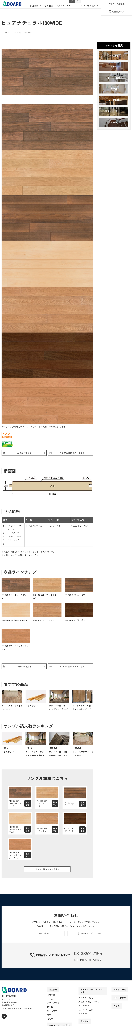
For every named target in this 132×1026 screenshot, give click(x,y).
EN (75, 5)
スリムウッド (32, 706)
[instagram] (4, 1022)
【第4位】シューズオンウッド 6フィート (83, 753)
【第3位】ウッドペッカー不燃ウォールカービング (58, 753)
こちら (33, 552)
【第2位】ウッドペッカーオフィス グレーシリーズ (34, 753)
